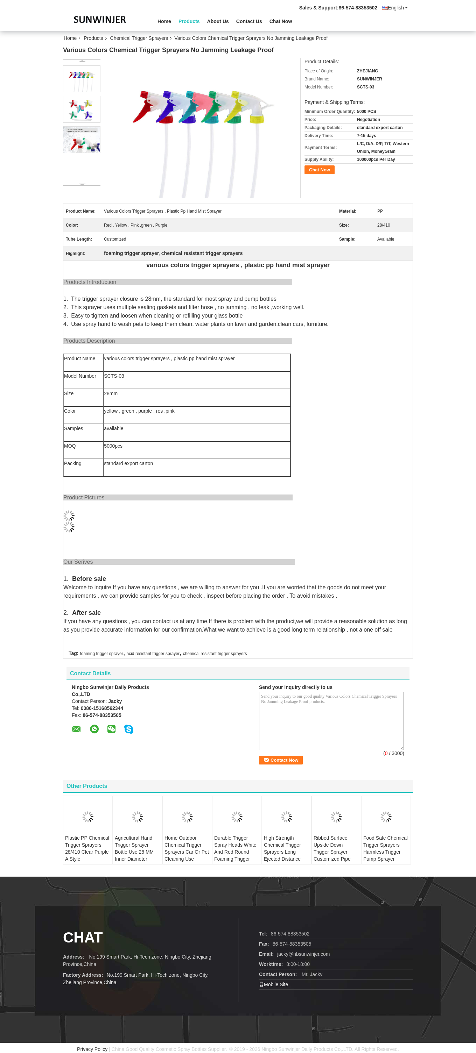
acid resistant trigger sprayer (153, 653)
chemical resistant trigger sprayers (215, 653)
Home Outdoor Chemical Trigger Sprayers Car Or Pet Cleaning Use (186, 848)
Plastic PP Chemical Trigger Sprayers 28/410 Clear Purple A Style (87, 848)
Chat (83, 937)
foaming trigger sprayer (101, 653)
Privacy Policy (92, 1049)
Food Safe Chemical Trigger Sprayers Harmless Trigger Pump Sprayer (385, 848)
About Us (218, 21)
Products (189, 21)
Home (164, 21)
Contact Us (249, 21)
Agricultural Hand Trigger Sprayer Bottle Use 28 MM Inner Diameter (134, 848)
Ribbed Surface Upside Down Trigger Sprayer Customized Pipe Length (332, 852)
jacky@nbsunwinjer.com (303, 954)
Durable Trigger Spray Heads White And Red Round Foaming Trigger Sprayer (235, 852)
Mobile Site (273, 984)
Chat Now (281, 21)
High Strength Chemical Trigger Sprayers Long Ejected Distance (282, 848)
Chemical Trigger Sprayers (139, 38)
